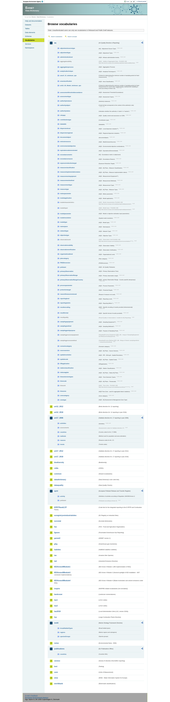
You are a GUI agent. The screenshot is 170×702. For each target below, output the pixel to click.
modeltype (63, 222)
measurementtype (66, 185)
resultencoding (65, 307)
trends (62, 444)
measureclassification (67, 167)
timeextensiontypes (66, 377)
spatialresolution (65, 355)
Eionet (33, 17)
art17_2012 (58, 451)
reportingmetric (65, 303)
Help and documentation (33, 21)
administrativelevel (66, 57)
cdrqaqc (63, 115)
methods (63, 436)
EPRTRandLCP (60, 507)
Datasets (28, 25)
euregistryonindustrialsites (65, 515)
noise (56, 643)
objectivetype (64, 235)
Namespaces (29, 48)
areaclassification (66, 81)
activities (63, 423)
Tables (27, 28)
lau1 (56, 600)
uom (56, 672)
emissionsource (65, 141)
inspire (57, 589)
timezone (63, 391)
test (55, 666)
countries (63, 432)
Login (127, 1)
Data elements (30, 32)
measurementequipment (68, 176)
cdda (56, 468)
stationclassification (67, 368)
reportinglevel (64, 298)
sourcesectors (65, 350)
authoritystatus (65, 111)
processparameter (66, 285)
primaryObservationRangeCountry (71, 280)
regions (62, 632)
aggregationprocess (66, 67)
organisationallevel (66, 254)
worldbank (58, 684)
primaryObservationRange (69, 275)
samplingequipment (66, 321)
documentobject (65, 137)
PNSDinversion (65, 263)
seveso (57, 661)
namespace (64, 226)
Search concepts (72, 36)
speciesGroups (65, 636)
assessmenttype (65, 96)
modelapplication (66, 198)
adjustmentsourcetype (67, 48)
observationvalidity (66, 245)
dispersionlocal (65, 128)
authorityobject (65, 105)
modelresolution (65, 218)
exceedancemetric (66, 154)
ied (55, 561)
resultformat (64, 313)
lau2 (56, 606)
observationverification (67, 249)
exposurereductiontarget (68, 163)
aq (55, 43)
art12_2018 (58, 412)
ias (55, 555)
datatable (63, 124)
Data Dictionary (41, 17)
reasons (62, 440)
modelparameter (65, 213)
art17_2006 (58, 418)
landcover (58, 594)
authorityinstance (66, 101)
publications (59, 649)
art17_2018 (58, 457)
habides (57, 550)
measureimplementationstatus (70, 172)
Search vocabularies (56, 36)
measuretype (64, 189)
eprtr (56, 491)
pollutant (63, 267)
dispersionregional (66, 133)
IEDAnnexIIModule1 (62, 567)
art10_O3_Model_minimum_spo (70, 85)
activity (62, 496)
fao (55, 527)
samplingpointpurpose (67, 330)
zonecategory (64, 395)
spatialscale (64, 359)
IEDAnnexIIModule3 (62, 572)
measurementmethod (67, 180)
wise (56, 678)
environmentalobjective (68, 146)
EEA (34, 1)
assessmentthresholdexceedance (71, 92)
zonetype (63, 400)
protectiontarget (65, 290)
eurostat (57, 521)
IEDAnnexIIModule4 (62, 580)
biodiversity (59, 462)
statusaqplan (64, 372)
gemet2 (57, 538)
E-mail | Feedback (31, 695)
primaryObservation (66, 271)
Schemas (28, 36)
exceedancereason (66, 159)
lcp (55, 617)
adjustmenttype (65, 52)
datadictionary (60, 479)
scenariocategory (66, 346)
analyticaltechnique (66, 71)
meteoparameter (65, 193)
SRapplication (64, 363)
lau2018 (57, 611)
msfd (56, 623)
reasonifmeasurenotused (68, 294)
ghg (55, 544)
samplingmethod (65, 326)
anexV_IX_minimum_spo (68, 75)
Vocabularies (30, 40)
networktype (64, 231)
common (57, 474)
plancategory (64, 258)
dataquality (58, 485)
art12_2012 (58, 406)
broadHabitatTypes (66, 628)
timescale (63, 381)
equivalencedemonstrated (68, 150)
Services (28, 44)
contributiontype (65, 120)
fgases (57, 532)
